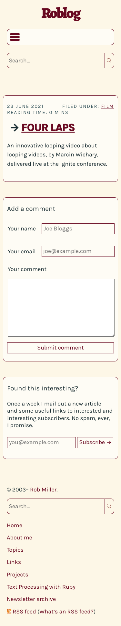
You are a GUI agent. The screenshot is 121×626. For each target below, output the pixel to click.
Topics (15, 549)
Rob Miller (43, 489)
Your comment (27, 269)
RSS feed (24, 611)
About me (19, 537)
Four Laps (48, 128)
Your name (22, 228)
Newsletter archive (31, 599)
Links (14, 561)
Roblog (60, 13)
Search (109, 60)
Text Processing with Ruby (41, 586)
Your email (22, 251)
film (107, 106)
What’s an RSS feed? (66, 611)
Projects (17, 574)
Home (14, 525)
